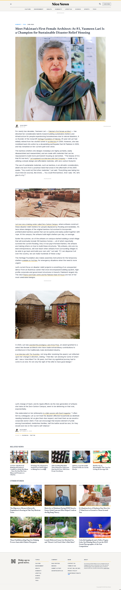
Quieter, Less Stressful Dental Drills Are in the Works (80, 468)
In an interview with (28, 356)
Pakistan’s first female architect (60, 131)
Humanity (18, 24)
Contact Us (71, 563)
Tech (24, 24)
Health (37, 568)
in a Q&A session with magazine (58, 415)
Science (37, 575)
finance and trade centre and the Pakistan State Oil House (46, 277)
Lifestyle (38, 573)
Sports (37, 578)
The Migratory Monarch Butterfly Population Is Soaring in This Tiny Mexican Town (23, 511)
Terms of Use (72, 566)
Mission (54, 566)
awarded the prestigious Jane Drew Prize (45, 347)
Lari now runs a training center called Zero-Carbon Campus (39, 224)
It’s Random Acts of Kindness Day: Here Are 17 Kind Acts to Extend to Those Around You (94, 511)
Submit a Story (56, 568)
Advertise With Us (57, 570)
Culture (37, 563)
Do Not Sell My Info (74, 568)
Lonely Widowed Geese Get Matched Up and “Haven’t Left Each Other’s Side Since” (60, 542)
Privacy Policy (72, 570)
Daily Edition (56, 563)
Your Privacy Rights (74, 574)
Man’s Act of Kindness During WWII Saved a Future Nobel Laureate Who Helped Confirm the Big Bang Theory (59, 511)
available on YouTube (30, 262)
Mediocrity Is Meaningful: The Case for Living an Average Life (101, 468)
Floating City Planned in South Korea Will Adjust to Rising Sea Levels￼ (39, 468)
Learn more (106, 568)
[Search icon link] (100, 4)
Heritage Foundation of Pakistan (50, 139)
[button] (25, 437)
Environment (39, 566)
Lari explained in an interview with (49, 158)
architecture (53, 141)
